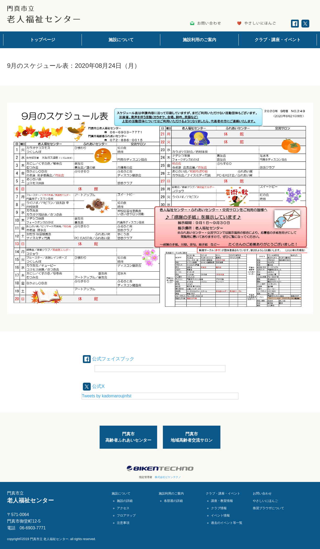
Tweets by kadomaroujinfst (106, 396)
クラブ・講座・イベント (278, 39)
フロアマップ (126, 515)
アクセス (123, 508)
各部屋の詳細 (173, 501)
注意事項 (123, 523)
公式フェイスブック (111, 358)
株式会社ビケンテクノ (168, 477)
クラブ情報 (219, 508)
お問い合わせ (262, 493)
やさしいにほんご (265, 501)
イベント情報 (220, 515)
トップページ (42, 39)
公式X (94, 386)
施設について (121, 39)
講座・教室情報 (222, 501)
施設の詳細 (125, 501)
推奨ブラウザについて (268, 508)
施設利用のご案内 (199, 39)
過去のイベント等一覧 (226, 523)
